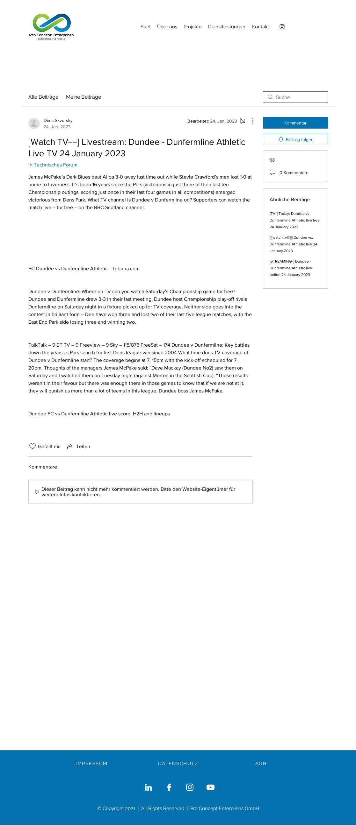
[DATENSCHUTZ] (178, 763)
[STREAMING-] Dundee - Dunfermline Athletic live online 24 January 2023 (291, 268)
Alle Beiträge (43, 97)
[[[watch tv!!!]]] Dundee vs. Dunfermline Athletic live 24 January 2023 (293, 244)
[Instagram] (282, 27)
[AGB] (261, 763)
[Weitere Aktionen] (249, 121)
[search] (295, 97)
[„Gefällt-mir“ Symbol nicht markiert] (32, 446)
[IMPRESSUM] (92, 763)
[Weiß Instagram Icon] (190, 787)
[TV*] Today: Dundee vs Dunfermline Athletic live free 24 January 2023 (295, 220)
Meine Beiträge (83, 97)
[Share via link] (78, 446)
